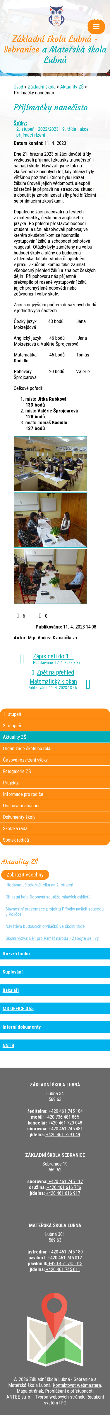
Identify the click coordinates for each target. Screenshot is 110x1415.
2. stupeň (25, 129)
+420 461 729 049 (62, 1134)
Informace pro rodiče (23, 794)
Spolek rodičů (16, 840)
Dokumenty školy (19, 817)
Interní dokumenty (22, 1027)
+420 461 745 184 (65, 1111)
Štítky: (20, 123)
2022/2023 (48, 129)
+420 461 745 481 (65, 1129)
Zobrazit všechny (25, 875)
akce (84, 129)
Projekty (11, 783)
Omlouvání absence (22, 805)
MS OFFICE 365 (18, 1008)
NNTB (8, 1045)
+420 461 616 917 (62, 1193)
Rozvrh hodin (16, 954)
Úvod (18, 87)
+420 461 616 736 (63, 1187)
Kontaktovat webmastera (77, 1385)
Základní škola (42, 87)
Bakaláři (11, 990)
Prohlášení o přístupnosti (69, 1391)
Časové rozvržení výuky (25, 760)
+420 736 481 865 (61, 1117)
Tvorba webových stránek (59, 1397)
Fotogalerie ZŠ (17, 771)
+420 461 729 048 (64, 1123)
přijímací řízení (30, 135)
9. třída (69, 129)
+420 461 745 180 (65, 1252)
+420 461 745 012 (64, 1258)
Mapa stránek (30, 1391)
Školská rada (15, 828)
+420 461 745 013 (64, 1263)
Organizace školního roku (27, 748)
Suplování (13, 972)
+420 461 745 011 (62, 1269)
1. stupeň (12, 714)
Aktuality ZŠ (72, 87)
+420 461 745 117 (65, 1181)
